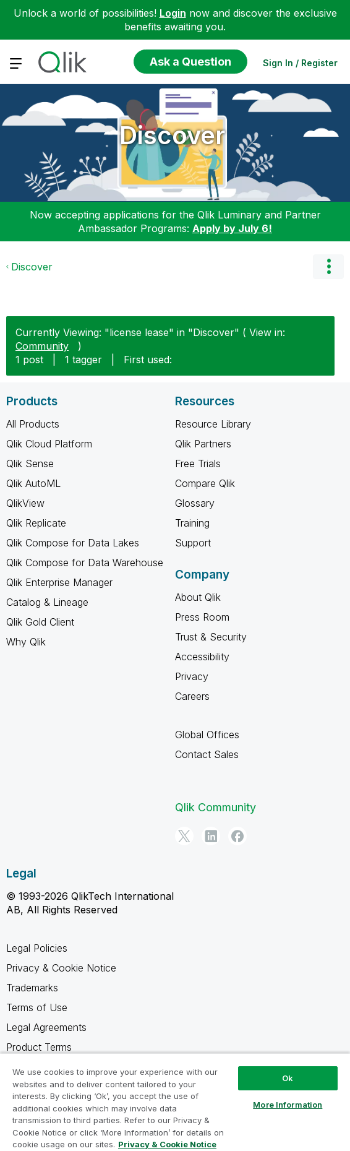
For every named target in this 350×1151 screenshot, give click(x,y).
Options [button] (328, 266)
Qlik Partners (203, 444)
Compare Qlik (205, 483)
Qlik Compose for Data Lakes (72, 543)
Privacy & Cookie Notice (61, 968)
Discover (172, 135)
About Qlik (198, 597)
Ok (287, 1078)
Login (173, 13)
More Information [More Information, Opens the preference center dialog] (287, 1105)
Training (192, 523)
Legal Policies (36, 948)
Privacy (191, 676)
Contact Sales (207, 754)
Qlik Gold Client (40, 622)
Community (42, 346)
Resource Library (213, 424)
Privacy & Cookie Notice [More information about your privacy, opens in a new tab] (167, 1144)
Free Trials (198, 463)
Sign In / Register (300, 63)
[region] (175, 1102)
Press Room (202, 617)
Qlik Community (215, 807)
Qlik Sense (30, 463)
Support (193, 543)
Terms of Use (36, 1007)
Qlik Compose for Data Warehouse (84, 562)
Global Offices (207, 734)
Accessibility (202, 656)
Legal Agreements (46, 1027)
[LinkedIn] (211, 836)
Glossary (195, 503)
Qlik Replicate (36, 523)
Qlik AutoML (33, 483)
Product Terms (39, 1047)
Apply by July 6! (232, 228)
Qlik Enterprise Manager (59, 582)
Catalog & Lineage (47, 602)
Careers (192, 696)
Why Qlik (26, 642)
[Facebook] (237, 836)
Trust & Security (211, 637)
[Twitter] (184, 836)
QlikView (25, 503)
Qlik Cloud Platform (49, 444)
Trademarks (32, 987)
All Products (32, 424)
